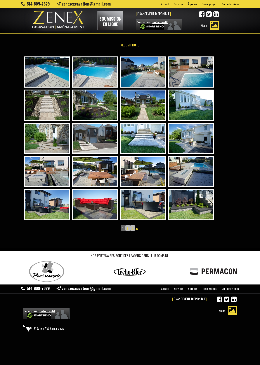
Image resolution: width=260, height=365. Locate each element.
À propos (192, 4)
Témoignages (209, 4)
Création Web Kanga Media (49, 328)
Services (178, 4)
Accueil (165, 4)
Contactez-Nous (230, 4)
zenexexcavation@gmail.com (86, 4)
